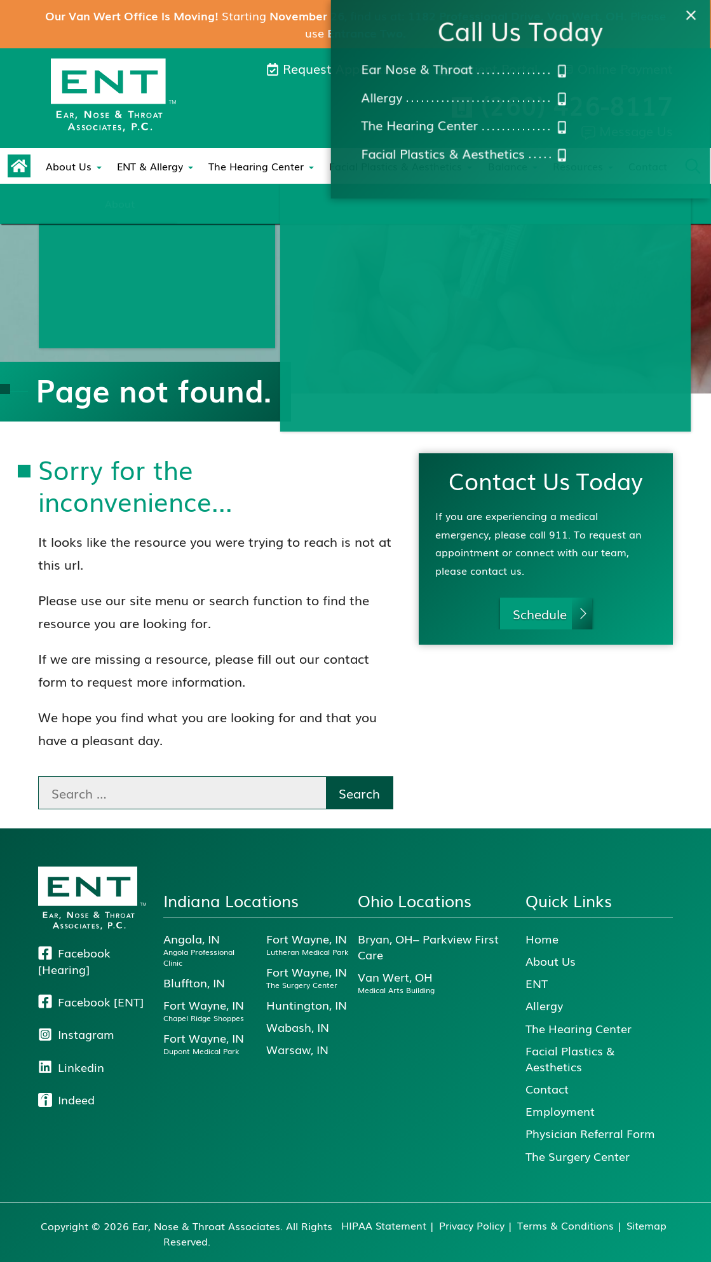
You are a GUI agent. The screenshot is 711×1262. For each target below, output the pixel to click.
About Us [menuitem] (68, 166)
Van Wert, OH (396, 982)
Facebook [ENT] (91, 1002)
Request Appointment (340, 68)
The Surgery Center (577, 1156)
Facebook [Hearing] (74, 961)
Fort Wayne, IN (203, 1010)
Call (562, 105)
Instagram (76, 1034)
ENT (536, 983)
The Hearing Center (578, 1028)
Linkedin (71, 1067)
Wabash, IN (297, 1027)
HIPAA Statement (383, 1225)
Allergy (544, 1005)
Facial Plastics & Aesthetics (570, 1058)
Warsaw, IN (297, 1049)
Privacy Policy (471, 1225)
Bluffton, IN (194, 983)
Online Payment (617, 68)
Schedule (540, 613)
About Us (550, 961)
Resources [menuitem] (578, 166)
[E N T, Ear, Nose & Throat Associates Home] (113, 95)
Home (542, 939)
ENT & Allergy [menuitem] (150, 166)
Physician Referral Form (590, 1133)
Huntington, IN (306, 1005)
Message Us (627, 130)
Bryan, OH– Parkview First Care (428, 947)
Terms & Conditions (565, 1225)
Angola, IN (209, 949)
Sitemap (646, 1225)
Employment (560, 1111)
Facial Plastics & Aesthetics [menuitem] (395, 166)
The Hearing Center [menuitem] (256, 166)
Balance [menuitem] (507, 166)
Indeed (66, 1100)
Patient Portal (488, 68)
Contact (647, 166)
